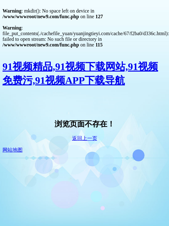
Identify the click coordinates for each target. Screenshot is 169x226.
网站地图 (13, 150)
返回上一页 (84, 138)
